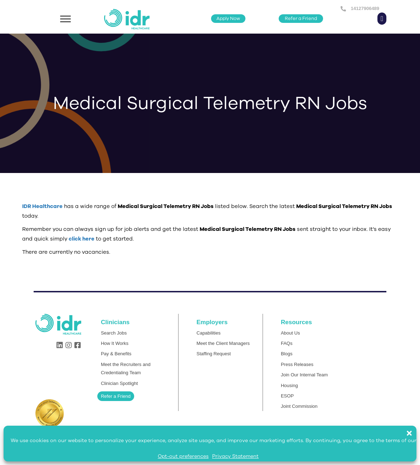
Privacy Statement (235, 456)
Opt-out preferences (183, 456)
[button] (412, 429)
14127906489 (364, 8)
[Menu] (65, 19)
